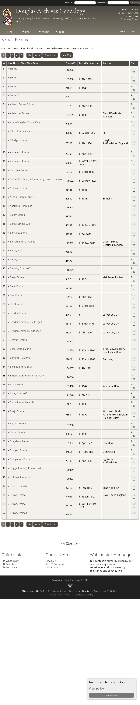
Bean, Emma (17, 277)
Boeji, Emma (17, 411)
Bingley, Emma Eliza (21, 366)
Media (45, 32)
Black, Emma (17, 384)
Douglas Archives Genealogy (50, 11)
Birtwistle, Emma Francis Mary (27, 375)
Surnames (11, 567)
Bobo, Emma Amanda (22, 402)
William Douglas (65, 595)
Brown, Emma (18, 495)
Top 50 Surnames (55, 564)
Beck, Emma (17, 286)
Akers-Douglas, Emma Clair (25, 122)
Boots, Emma (17, 432)
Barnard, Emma (19, 232)
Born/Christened (89, 63)
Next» (37, 55)
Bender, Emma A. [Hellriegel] (26, 322)
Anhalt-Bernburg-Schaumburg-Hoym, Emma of (36, 179)
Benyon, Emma (18, 339)
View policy (96, 688)
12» (29, 55)
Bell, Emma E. (17, 304)
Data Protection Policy (84, 595)
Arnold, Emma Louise (22, 197)
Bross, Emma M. (19, 486)
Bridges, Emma (18, 450)
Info (61, 32)
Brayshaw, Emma (19, 441)
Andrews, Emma (19, 170)
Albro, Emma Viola (20, 131)
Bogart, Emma (18, 423)
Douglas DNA (131, 16)
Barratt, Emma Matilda (22, 241)
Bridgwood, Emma (20, 459)
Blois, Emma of (18, 393)
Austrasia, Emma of (21, 206)
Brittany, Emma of (20, 477)
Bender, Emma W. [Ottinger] (25, 331)
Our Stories (52, 567)
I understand (111, 695)
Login (8, 32)
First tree (133, 70)
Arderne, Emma (19, 188)
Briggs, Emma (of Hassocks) (25, 468)
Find (28, 32)
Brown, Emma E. (19, 512)
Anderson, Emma (19, 152)
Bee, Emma (16, 295)
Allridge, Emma (18, 140)
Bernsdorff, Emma (20, 357)
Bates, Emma (17, 250)
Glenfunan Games (129, 19)
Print (132, 31)
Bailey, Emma (17, 214)
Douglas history (130, 9)
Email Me (51, 561)
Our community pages (128, 12)
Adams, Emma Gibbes (22, 104)
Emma (13, 68)
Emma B (14, 95)
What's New (12, 561)
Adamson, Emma (19, 113)
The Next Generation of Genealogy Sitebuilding (59, 591)
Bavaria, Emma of (19, 268)
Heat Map (66, 55)
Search (10, 564)
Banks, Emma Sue (20, 223)
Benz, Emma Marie (20, 348)
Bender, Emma (18, 313)
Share (122, 31)
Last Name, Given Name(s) (23, 63)
